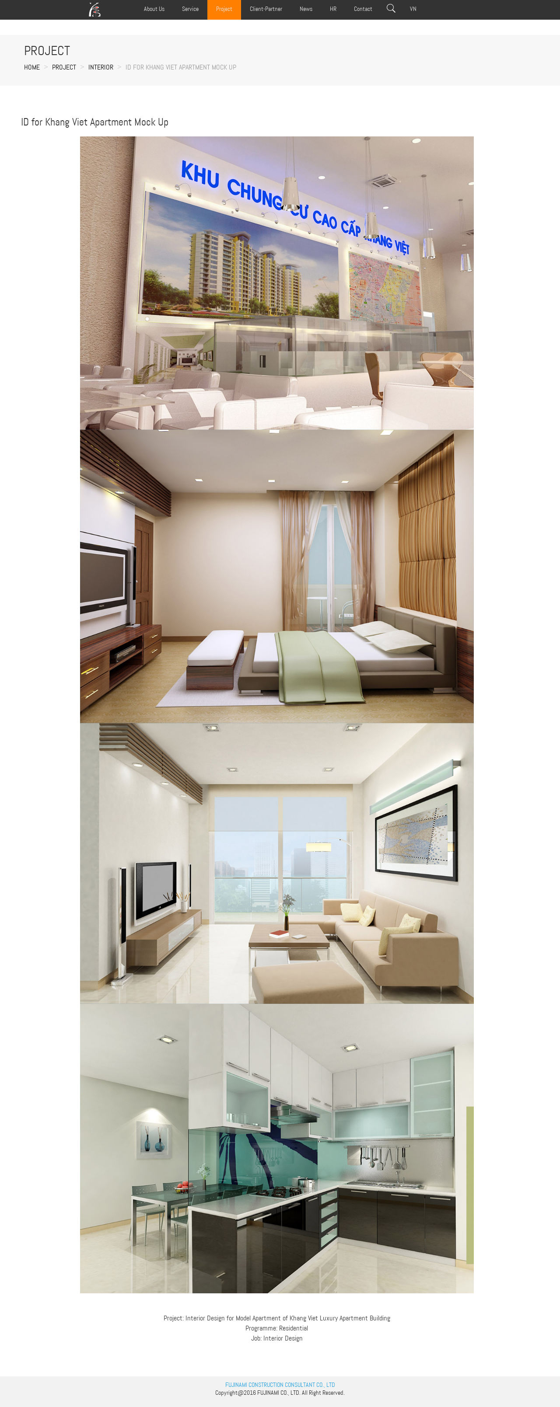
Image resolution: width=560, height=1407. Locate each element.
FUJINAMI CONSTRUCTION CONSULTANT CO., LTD (280, 1384)
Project (64, 67)
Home (32, 67)
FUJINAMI (268, 1392)
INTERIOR (100, 67)
